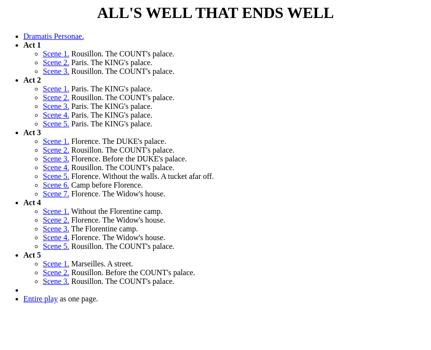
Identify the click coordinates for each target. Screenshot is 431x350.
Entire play (40, 299)
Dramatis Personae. (53, 36)
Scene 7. (56, 194)
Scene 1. (56, 54)
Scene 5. (56, 124)
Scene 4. (56, 115)
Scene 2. (56, 62)
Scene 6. (56, 185)
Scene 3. (56, 71)
